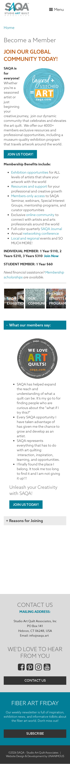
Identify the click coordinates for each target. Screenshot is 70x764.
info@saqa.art (39, 635)
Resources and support (29, 186)
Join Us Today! (20, 154)
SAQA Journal (51, 229)
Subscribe (35, 733)
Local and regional (25, 238)
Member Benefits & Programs (57, 302)
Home (9, 27)
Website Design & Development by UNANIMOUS (35, 756)
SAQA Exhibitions (15, 302)
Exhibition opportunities (29, 172)
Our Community (36, 302)
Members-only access (28, 196)
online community (40, 215)
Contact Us (35, 680)
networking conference (41, 233)
